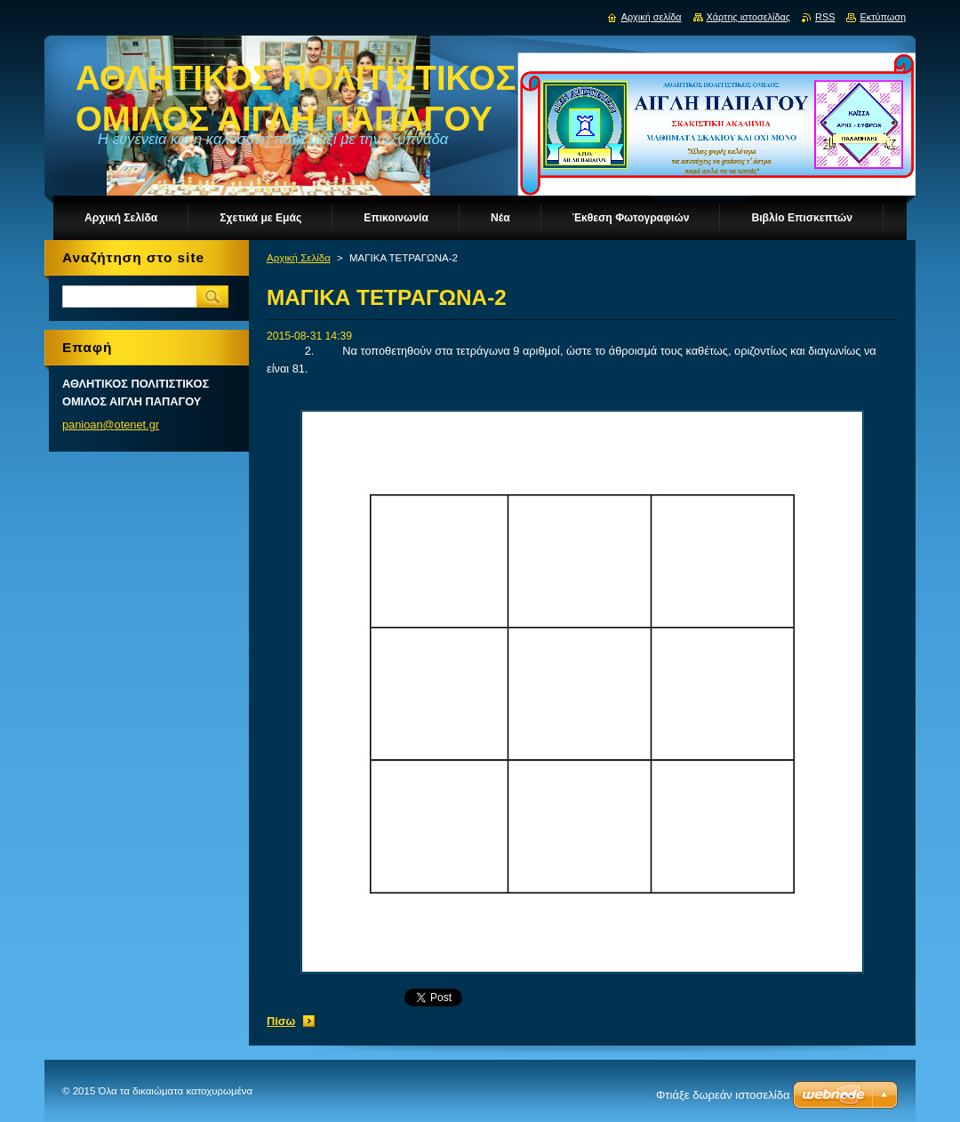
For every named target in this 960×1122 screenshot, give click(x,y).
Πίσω (281, 1021)
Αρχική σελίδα (651, 17)
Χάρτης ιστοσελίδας (749, 17)
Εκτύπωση (883, 17)
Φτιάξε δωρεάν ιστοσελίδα (722, 1095)
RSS (825, 17)
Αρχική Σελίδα (299, 257)
